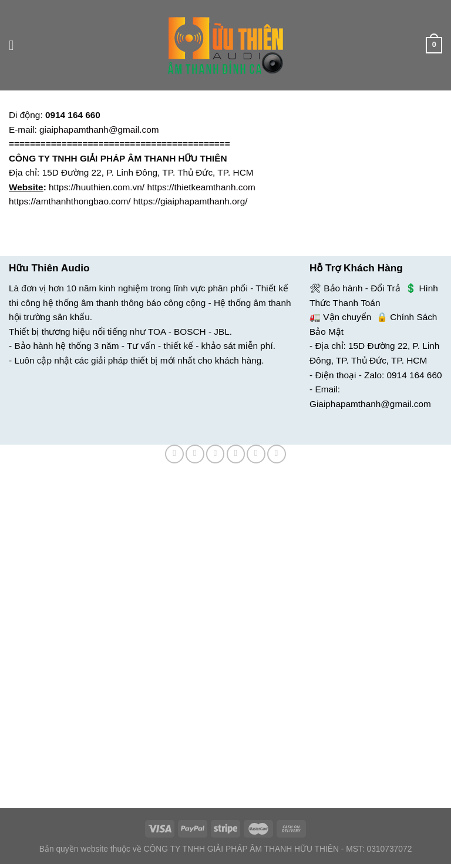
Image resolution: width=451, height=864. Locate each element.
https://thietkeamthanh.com (201, 187)
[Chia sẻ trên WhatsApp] (174, 454)
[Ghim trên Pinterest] (256, 454)
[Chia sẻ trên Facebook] (195, 454)
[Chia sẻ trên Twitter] (215, 454)
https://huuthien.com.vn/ (96, 187)
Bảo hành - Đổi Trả (362, 288)
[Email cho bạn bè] (236, 454)
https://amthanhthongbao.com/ (70, 201)
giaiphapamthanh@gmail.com (99, 130)
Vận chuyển (347, 317)
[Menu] (15, 45)
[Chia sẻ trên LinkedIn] (276, 454)
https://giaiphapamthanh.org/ (190, 201)
